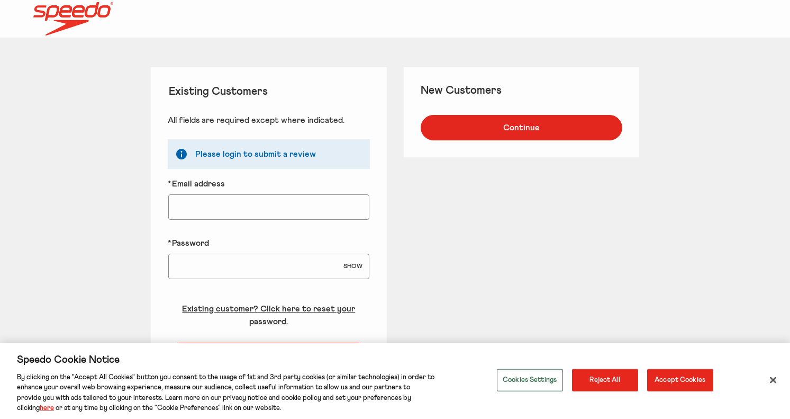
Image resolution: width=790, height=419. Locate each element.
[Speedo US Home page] (123, 19)
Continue (521, 127)
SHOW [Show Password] (352, 266)
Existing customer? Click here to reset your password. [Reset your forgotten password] (268, 315)
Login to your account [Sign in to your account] (268, 355)
